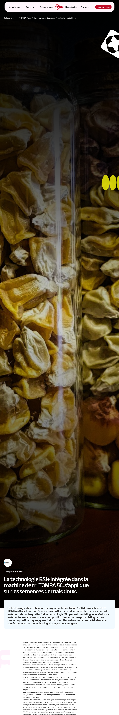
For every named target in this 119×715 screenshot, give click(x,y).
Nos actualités (71, 7)
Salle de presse (46, 7)
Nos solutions (14, 7)
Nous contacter (103, 7)
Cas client (30, 7)
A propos (85, 7)
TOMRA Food (25, 18)
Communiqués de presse (44, 18)
